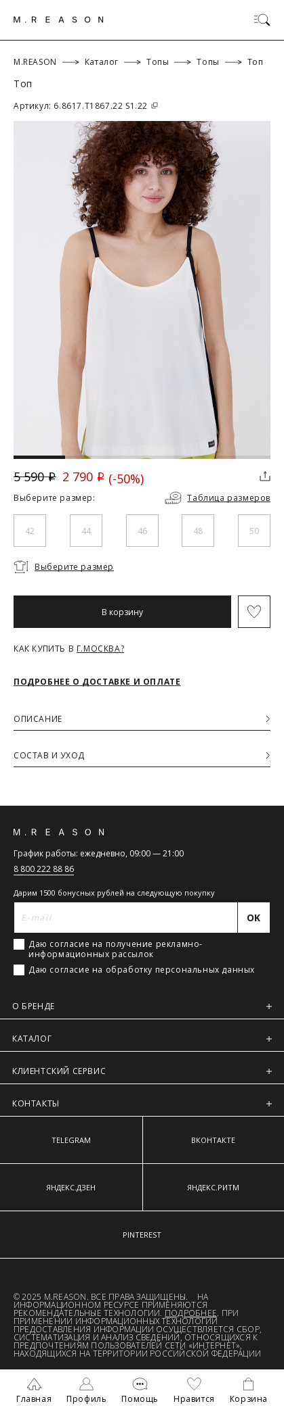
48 (198, 531)
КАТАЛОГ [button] (142, 1038)
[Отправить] (254, 917)
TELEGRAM (71, 1140)
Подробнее (191, 1313)
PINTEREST (142, 1235)
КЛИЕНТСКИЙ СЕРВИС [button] (142, 1071)
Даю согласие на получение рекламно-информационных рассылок (115, 949)
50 (254, 531)
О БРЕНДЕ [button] (142, 1006)
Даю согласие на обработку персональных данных (141, 970)
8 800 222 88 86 (44, 869)
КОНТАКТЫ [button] (142, 1103)
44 (86, 531)
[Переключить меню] (262, 20)
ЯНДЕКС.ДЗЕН (71, 1187)
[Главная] (59, 19)
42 (30, 531)
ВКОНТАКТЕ (213, 1140)
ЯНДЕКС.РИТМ (213, 1187)
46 (142, 531)
